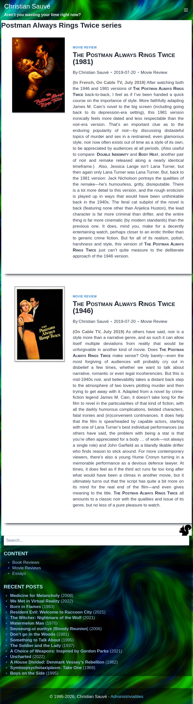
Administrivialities (127, 696)
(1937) (42, 645)
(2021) (57, 612)
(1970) (34, 623)
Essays (19, 573)
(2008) (41, 595)
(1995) (42, 640)
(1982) (64, 662)
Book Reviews (25, 562)
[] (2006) (56, 628)
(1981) (124, 58)
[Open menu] (186, 10)
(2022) (41, 601)
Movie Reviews (26, 568)
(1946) (124, 307)
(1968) (52, 667)
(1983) (32, 606)
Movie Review (85, 47)
